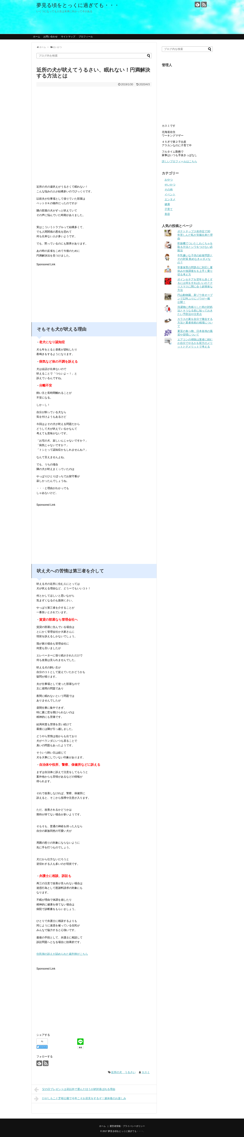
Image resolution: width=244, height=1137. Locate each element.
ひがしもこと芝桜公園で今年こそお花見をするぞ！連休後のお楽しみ (80, 1098)
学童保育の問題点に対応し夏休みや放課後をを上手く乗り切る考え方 (195, 271)
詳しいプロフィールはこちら (179, 161)
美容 (167, 214)
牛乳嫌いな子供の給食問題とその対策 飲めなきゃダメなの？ (195, 259)
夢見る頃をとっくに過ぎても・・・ (77, 5)
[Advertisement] (64, 290)
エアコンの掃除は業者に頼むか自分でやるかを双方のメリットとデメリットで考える (195, 343)
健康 (167, 204)
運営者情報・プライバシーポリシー (127, 1126)
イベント (170, 194)
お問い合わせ (50, 36)
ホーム (36, 36)
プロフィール (86, 36)
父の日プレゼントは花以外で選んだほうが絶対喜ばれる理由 (74, 1089)
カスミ (146, 1072)
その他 (169, 189)
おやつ (169, 179)
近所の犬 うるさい (123, 1072)
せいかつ (170, 184)
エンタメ (170, 199)
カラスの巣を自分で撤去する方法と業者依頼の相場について (195, 323)
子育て (169, 209)
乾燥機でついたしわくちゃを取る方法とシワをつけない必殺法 (195, 247)
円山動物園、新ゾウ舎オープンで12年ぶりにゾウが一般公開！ (195, 299)
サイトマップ (68, 36)
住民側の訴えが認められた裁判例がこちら (62, 953)
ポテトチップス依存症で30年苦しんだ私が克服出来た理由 (195, 235)
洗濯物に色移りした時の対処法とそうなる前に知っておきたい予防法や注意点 (195, 311)
